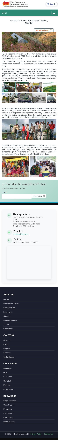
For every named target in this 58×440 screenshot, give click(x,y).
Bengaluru (7, 368)
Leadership (8, 312)
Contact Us (8, 329)
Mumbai (6, 385)
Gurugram (7, 377)
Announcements (10, 320)
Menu (4, 12)
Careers (6, 316)
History (6, 299)
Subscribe (37, 196)
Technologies (8, 357)
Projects (6, 349)
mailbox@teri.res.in (21, 234)
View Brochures (42, 30)
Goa (5, 372)
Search (51, 4)
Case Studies (8, 405)
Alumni (6, 325)
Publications (8, 417)
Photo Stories (9, 422)
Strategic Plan (9, 308)
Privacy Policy (35, 434)
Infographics (8, 413)
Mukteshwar (8, 389)
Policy (5, 344)
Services (7, 353)
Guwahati (7, 381)
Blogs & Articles (9, 401)
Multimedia (7, 409)
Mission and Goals (11, 304)
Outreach (7, 340)
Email (4, 192)
